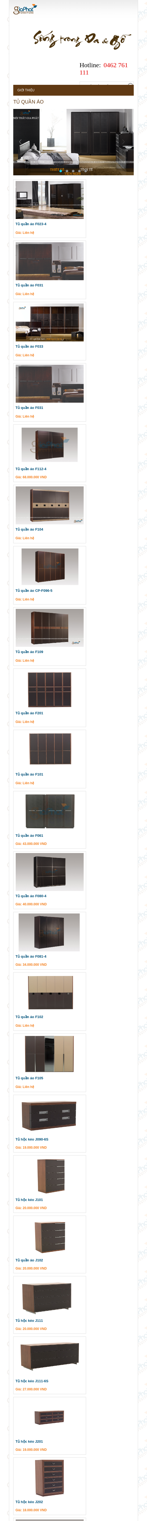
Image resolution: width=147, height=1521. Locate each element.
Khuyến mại (44, 1468)
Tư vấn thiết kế (75, 1468)
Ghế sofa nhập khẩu (37, 1245)
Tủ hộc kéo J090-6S (91, 653)
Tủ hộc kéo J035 (88, 1015)
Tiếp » (45, 1221)
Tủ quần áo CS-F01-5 (28, 1196)
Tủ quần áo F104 (90, 347)
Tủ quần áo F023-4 (26, 225)
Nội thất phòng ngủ (36, 1264)
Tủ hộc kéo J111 (88, 773)
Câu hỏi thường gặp (115, 1468)
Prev (17, 147)
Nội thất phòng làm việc (40, 1254)
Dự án (18, 1479)
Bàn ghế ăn (29, 1273)
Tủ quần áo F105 (24, 653)
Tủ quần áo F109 (90, 408)
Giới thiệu (21, 91)
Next (130, 147)
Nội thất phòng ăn (35, 1283)
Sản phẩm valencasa (37, 1235)
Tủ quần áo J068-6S (91, 1136)
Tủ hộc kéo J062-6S (91, 1076)
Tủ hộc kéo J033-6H (91, 955)
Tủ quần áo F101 (89, 470)
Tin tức (19, 1468)
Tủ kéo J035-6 (22, 955)
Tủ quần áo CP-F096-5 (29, 408)
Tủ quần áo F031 (90, 225)
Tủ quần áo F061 (24, 531)
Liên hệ (37, 1479)
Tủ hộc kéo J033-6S (27, 1015)
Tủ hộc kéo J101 (88, 713)
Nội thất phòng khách (38, 1292)
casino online (99, 1517)
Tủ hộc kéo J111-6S (27, 834)
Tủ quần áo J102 (24, 773)
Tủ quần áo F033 (24, 286)
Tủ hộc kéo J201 (88, 834)
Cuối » (60, 1221)
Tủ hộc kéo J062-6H (27, 1076)
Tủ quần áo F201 (24, 470)
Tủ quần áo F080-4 (91, 531)
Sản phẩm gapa (31, 1302)
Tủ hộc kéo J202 (24, 894)
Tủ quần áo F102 (90, 591)
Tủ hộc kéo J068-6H (27, 1136)
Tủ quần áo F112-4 (26, 347)
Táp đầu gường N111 (92, 894)
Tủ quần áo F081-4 (26, 591)
